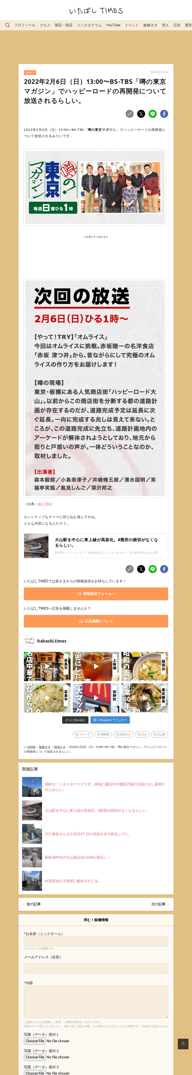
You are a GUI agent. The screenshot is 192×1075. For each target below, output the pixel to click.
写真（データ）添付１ (41, 1034)
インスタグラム (89, 25)
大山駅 (161, 734)
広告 (176, 25)
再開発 (105, 734)
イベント (132, 25)
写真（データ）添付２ (41, 1051)
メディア (84, 734)
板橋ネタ (150, 25)
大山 (144, 734)
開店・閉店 (64, 25)
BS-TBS (44, 504)
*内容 (28, 983)
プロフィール (24, 25)
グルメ (45, 25)
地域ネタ (30, 72)
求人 (165, 25)
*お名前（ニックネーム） (44, 934)
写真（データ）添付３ (41, 1067)
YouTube (113, 25)
